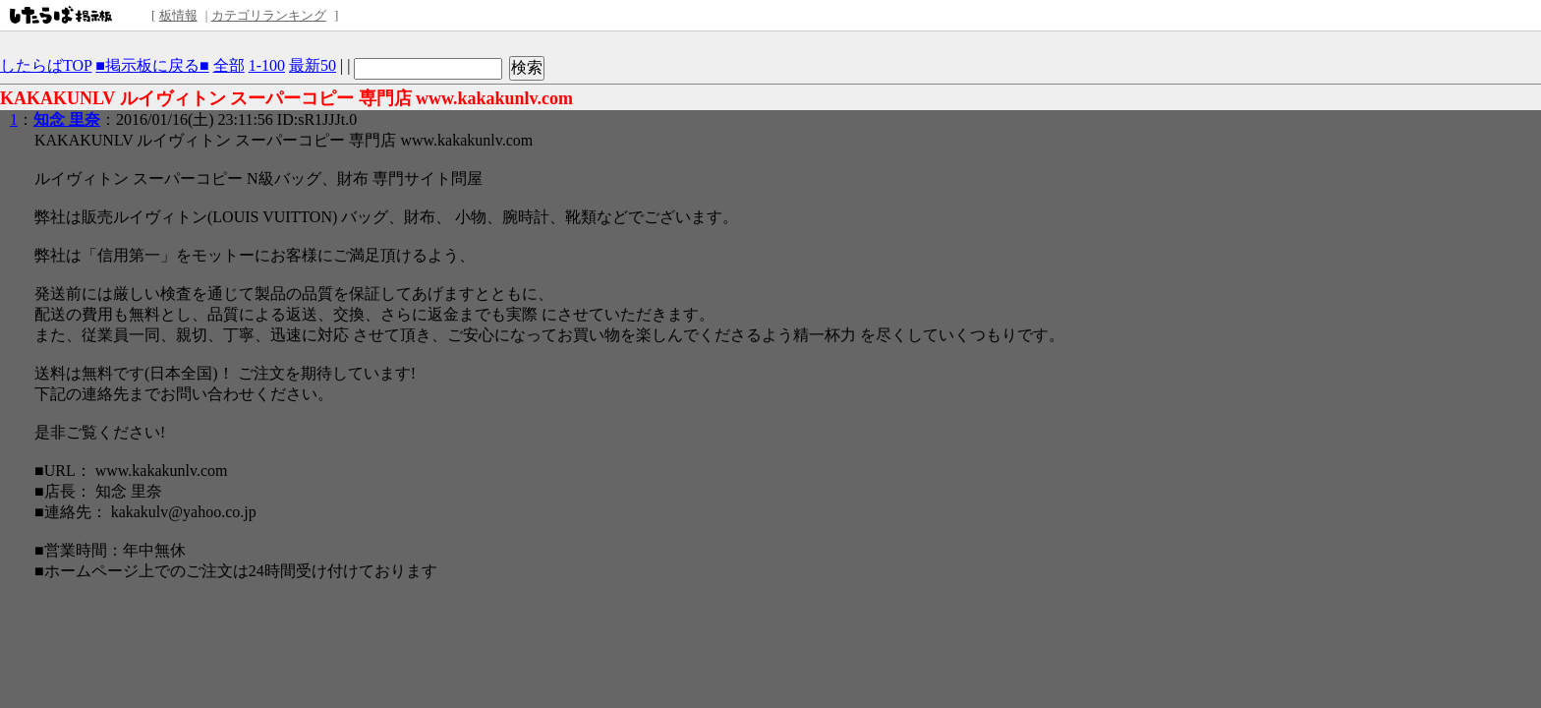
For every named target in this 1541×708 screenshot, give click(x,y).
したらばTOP (45, 65)
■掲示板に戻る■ (151, 65)
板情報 (178, 15)
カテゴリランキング (268, 15)
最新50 (312, 65)
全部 (229, 65)
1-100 (267, 65)
